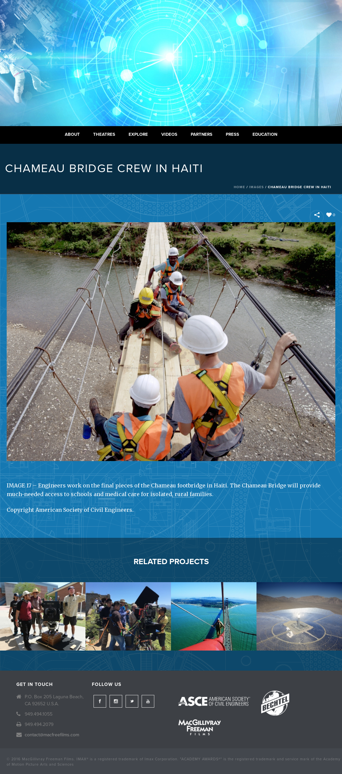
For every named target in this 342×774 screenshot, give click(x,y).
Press (232, 134)
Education (264, 134)
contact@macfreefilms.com (52, 735)
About (72, 134)
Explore (138, 134)
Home (239, 187)
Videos (169, 134)
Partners (201, 134)
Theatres (104, 134)
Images (256, 187)
